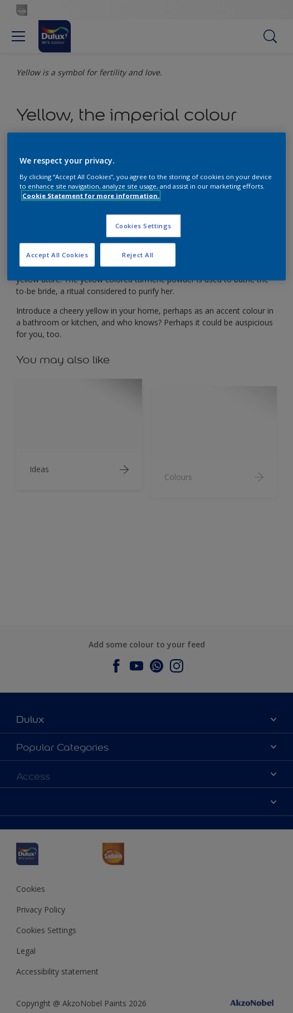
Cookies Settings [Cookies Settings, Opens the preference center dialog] (143, 226)
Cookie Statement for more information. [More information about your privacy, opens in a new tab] (90, 195)
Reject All (138, 255)
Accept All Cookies (57, 255)
